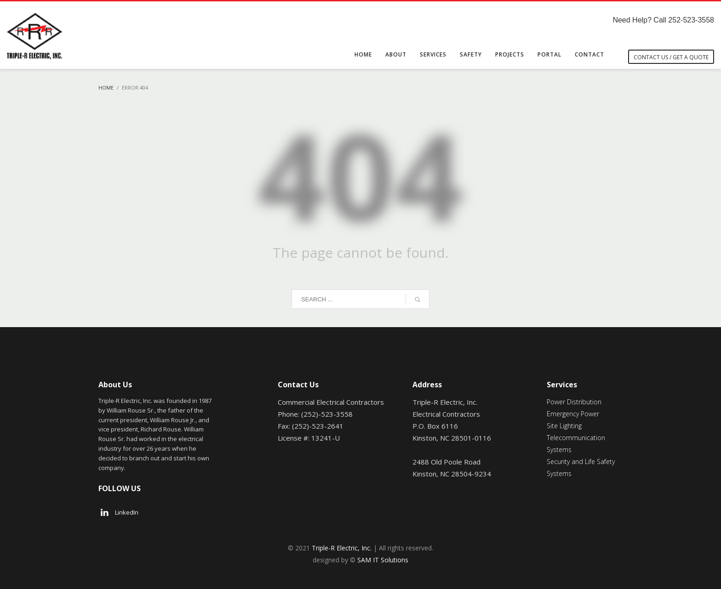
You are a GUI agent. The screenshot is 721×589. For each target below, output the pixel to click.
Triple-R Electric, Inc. (342, 548)
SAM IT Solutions (382, 559)
